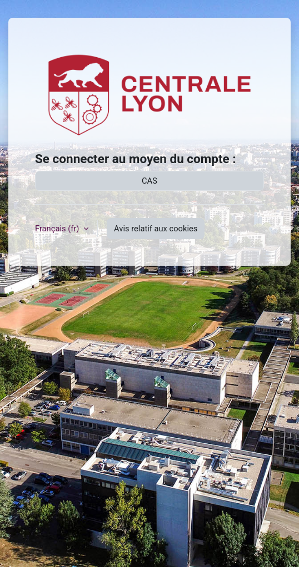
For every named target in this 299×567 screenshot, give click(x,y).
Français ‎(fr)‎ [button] (58, 229)
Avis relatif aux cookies (155, 229)
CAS (149, 181)
